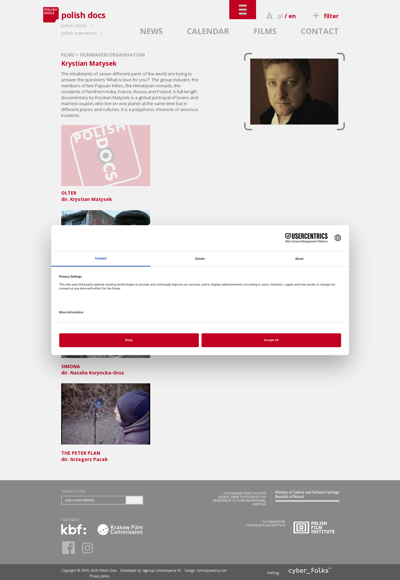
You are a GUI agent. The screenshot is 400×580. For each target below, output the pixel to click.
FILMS (265, 30)
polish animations (82, 33)
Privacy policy (99, 576)
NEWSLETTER (73, 491)
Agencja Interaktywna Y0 (162, 570)
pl (280, 16)
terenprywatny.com (212, 570)
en (292, 16)
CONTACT (320, 30)
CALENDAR (208, 30)
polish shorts (77, 25)
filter (325, 16)
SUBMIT (134, 500)
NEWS (151, 30)
